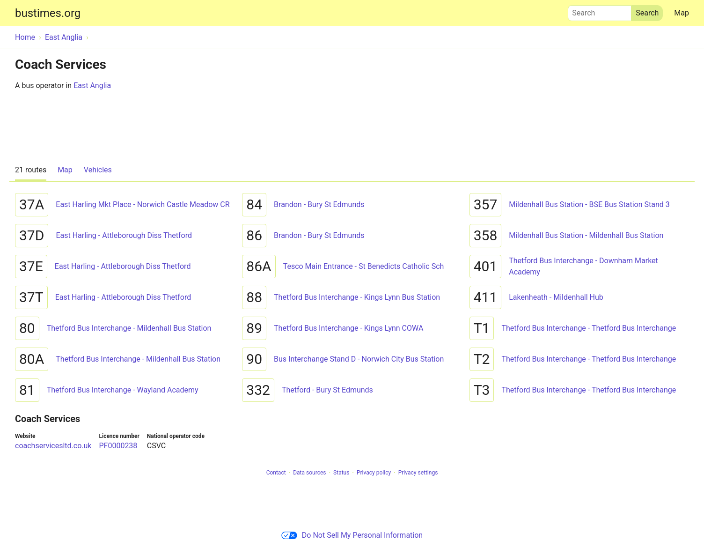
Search (599, 10)
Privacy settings (418, 473)
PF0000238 (118, 445)
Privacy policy (374, 473)
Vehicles (98, 169)
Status (341, 473)
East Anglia (92, 85)
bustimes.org (48, 13)
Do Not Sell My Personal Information (352, 535)
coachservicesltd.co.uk (53, 445)
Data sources (309, 473)
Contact (276, 473)
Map (681, 12)
